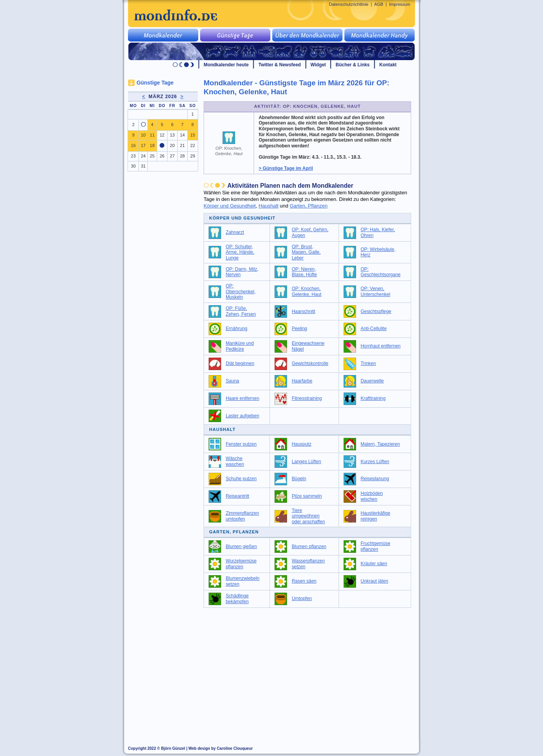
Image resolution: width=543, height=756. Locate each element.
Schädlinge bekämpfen (237, 598)
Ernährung (236, 328)
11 (152, 135)
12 (162, 135)
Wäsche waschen (235, 461)
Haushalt (268, 206)
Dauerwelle (372, 381)
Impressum (399, 4)
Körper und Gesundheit (230, 206)
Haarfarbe (302, 381)
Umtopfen (302, 598)
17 (143, 145)
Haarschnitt (303, 311)
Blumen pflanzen (309, 546)
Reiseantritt (237, 496)
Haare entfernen (242, 398)
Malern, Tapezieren (380, 444)
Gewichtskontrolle (310, 363)
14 (182, 135)
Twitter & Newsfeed (279, 64)
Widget (318, 64)
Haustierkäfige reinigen (375, 516)
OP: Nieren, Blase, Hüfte (304, 272)
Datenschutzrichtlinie (348, 4)
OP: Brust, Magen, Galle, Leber (306, 252)
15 (192, 135)
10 (143, 135)
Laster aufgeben (242, 416)
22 (192, 145)
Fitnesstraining (307, 398)
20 (172, 145)
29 (192, 156)
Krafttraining (373, 398)
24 (143, 156)
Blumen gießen (241, 546)
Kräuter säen (374, 563)
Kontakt (388, 64)
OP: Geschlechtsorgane (381, 272)
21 (182, 145)
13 (172, 135)
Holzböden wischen (372, 496)
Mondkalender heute (226, 64)
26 (162, 156)
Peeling (299, 328)
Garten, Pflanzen (309, 206)
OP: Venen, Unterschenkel (375, 291)
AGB (378, 4)
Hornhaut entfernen (381, 346)
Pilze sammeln (307, 496)
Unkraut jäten (374, 581)
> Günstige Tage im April (286, 168)
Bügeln (299, 478)
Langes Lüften (306, 461)
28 (182, 156)
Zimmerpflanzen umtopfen (242, 516)
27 (172, 156)
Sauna (232, 381)
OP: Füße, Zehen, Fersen (241, 311)
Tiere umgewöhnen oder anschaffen (308, 516)
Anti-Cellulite (374, 328)
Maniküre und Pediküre (240, 346)
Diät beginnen (240, 363)
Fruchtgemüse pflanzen (375, 546)
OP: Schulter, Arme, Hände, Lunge (240, 252)
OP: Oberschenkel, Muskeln (241, 291)
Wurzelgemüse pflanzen (241, 563)
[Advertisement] (312, 670)
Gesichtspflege (376, 311)
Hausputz (301, 444)
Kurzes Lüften (375, 461)
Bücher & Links (352, 64)
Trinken (368, 363)
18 (152, 145)
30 (133, 166)
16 (133, 145)
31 (143, 166)
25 (152, 156)
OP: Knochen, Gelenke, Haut (306, 291)
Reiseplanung (375, 478)
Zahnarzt (235, 232)
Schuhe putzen (241, 478)
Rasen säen (304, 581)
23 (133, 156)
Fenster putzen (241, 444)
